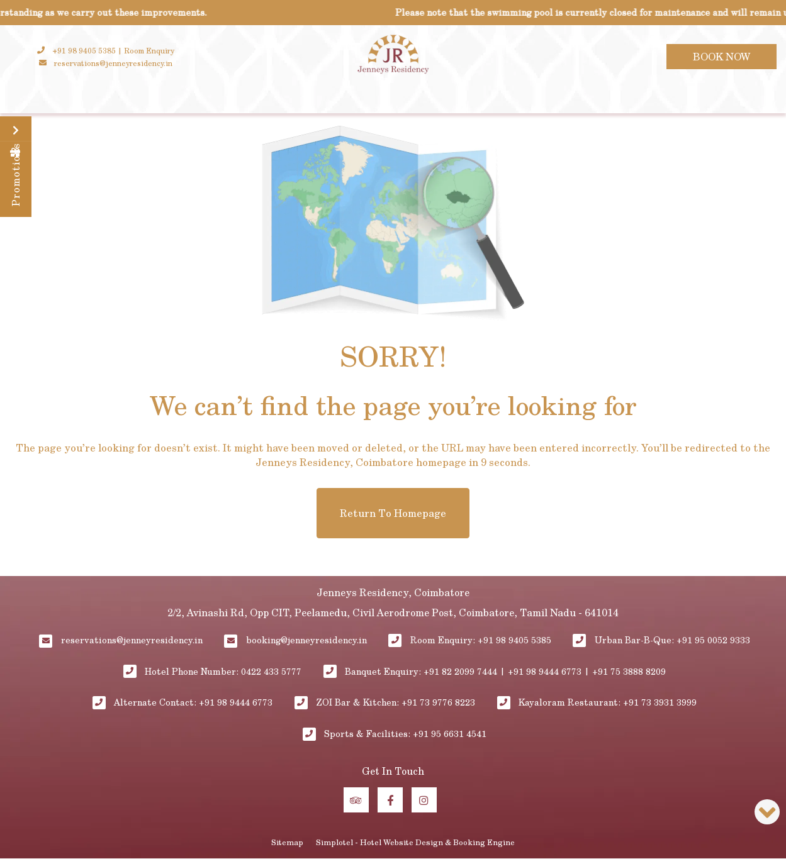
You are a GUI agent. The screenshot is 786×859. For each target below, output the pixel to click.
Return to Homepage (393, 513)
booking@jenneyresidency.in (306, 639)
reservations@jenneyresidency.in (132, 639)
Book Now (722, 56)
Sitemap (287, 842)
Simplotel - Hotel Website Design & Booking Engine (415, 842)
